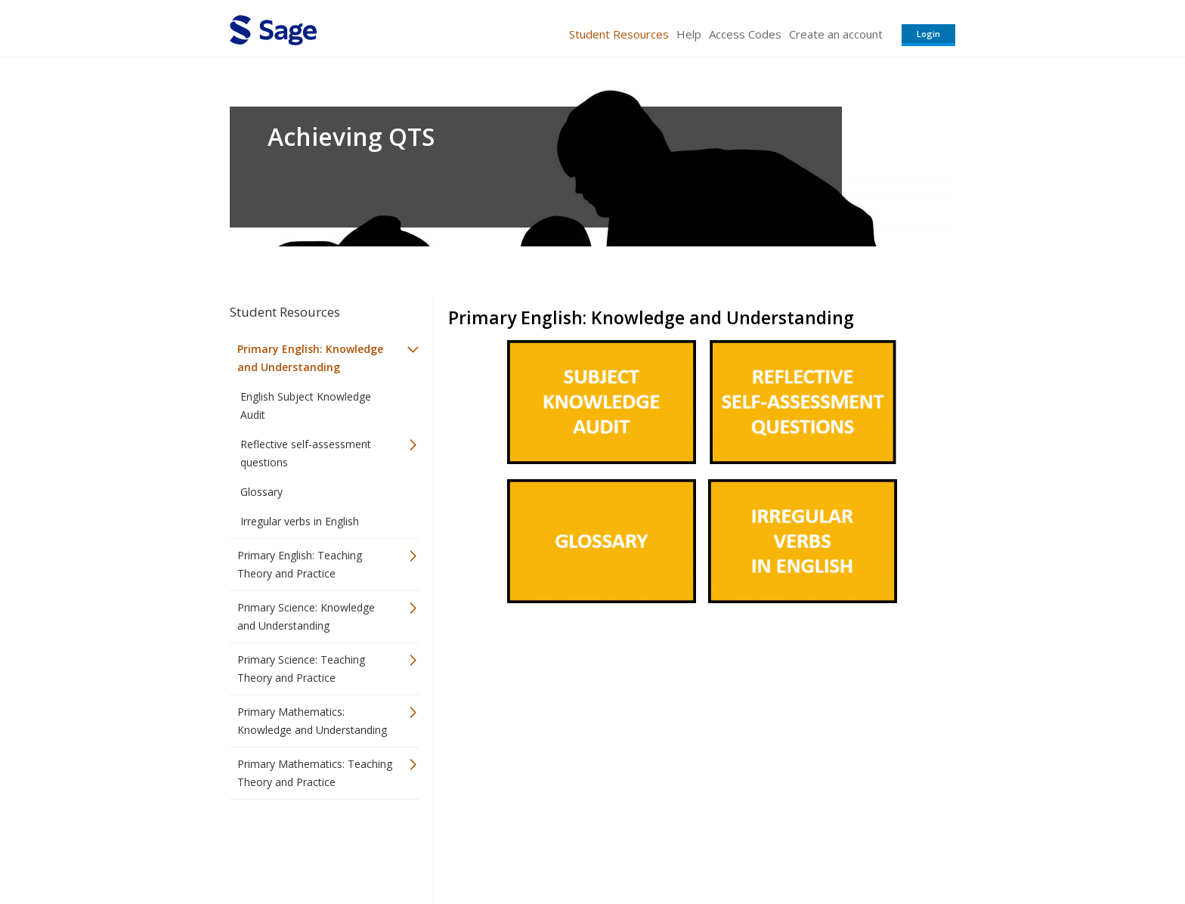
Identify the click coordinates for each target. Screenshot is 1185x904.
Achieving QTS (351, 137)
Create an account (836, 34)
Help (688, 34)
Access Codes (745, 34)
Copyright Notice (771, 848)
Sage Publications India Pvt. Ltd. (449, 848)
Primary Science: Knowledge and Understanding (306, 616)
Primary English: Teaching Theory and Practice (299, 564)
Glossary (261, 492)
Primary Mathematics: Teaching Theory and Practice (314, 773)
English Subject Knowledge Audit (305, 405)
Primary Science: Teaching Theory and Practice (301, 668)
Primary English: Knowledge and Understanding (310, 358)
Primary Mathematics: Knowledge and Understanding (312, 720)
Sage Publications (316, 848)
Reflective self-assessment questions (305, 453)
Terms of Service (678, 848)
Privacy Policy (855, 848)
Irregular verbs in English (299, 521)
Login (928, 33)
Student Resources (619, 34)
